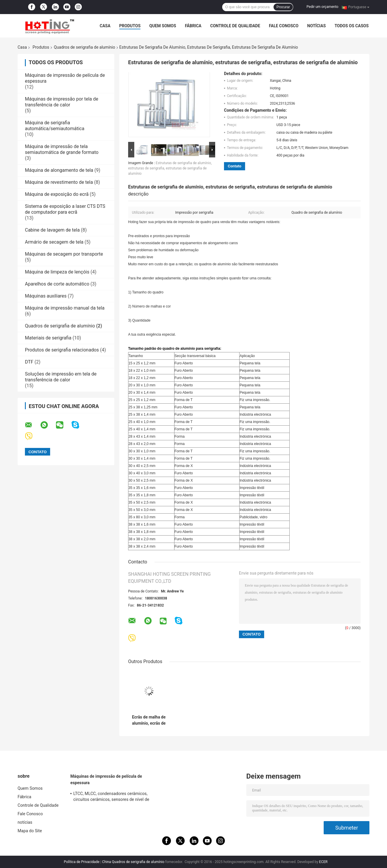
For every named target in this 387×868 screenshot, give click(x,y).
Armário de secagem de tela (54, 242)
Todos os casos (352, 25)
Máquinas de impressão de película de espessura (106, 779)
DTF (29, 362)
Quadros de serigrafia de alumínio (84, 47)
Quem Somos (162, 25)
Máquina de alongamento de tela (59, 170)
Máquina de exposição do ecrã (57, 194)
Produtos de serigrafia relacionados (62, 350)
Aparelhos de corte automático (57, 284)
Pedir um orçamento (322, 7)
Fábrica (193, 25)
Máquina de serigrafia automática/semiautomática (54, 125)
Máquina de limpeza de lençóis (57, 272)
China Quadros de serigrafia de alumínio (133, 862)
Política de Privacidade (81, 862)
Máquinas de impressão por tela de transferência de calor (61, 102)
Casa (105, 25)
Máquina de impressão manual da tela (64, 308)
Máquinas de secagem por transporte (64, 254)
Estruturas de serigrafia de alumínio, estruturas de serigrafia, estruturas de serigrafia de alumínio (170, 168)
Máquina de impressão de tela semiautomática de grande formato (62, 149)
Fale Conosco (283, 25)
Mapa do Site (30, 830)
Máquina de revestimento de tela (59, 182)
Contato (234, 166)
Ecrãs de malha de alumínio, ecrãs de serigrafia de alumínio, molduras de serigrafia (148, 720)
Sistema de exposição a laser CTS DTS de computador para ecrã (65, 209)
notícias (316, 25)
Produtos (130, 25)
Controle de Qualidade (235, 25)
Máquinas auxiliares (46, 296)
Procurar (283, 7)
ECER (323, 862)
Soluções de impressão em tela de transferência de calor (60, 377)
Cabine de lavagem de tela (52, 230)
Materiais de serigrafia (48, 338)
